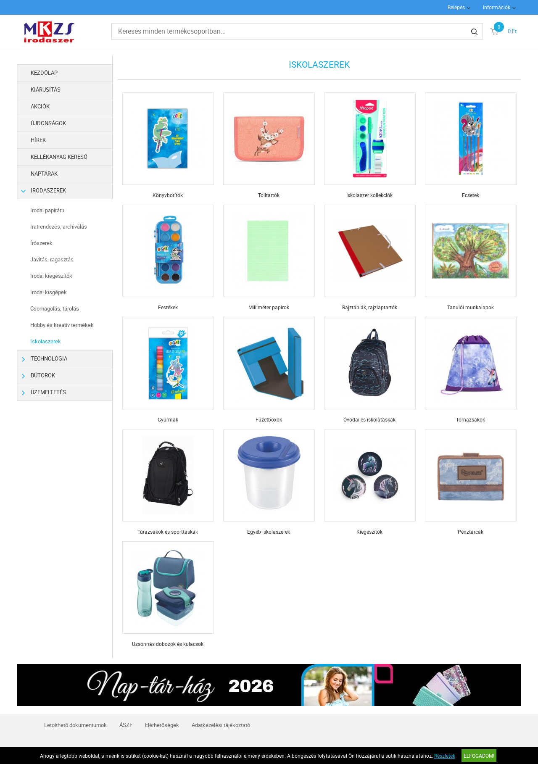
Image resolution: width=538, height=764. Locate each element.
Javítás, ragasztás (52, 259)
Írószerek (41, 243)
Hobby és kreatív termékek (62, 325)
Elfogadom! (479, 755)
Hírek (38, 140)
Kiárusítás (46, 89)
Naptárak (44, 173)
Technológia (44, 358)
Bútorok (38, 375)
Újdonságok (48, 123)
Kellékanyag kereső (59, 157)
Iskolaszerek (45, 341)
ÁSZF (125, 725)
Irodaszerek (44, 190)
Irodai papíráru (47, 210)
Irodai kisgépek (48, 292)
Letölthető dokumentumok (75, 725)
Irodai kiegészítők (51, 275)
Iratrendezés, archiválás (58, 226)
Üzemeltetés (44, 392)
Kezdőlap (44, 72)
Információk (496, 7)
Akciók (40, 106)
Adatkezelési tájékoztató (221, 725)
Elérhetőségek (162, 725)
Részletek (444, 755)
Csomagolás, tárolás (54, 308)
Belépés (456, 7)
